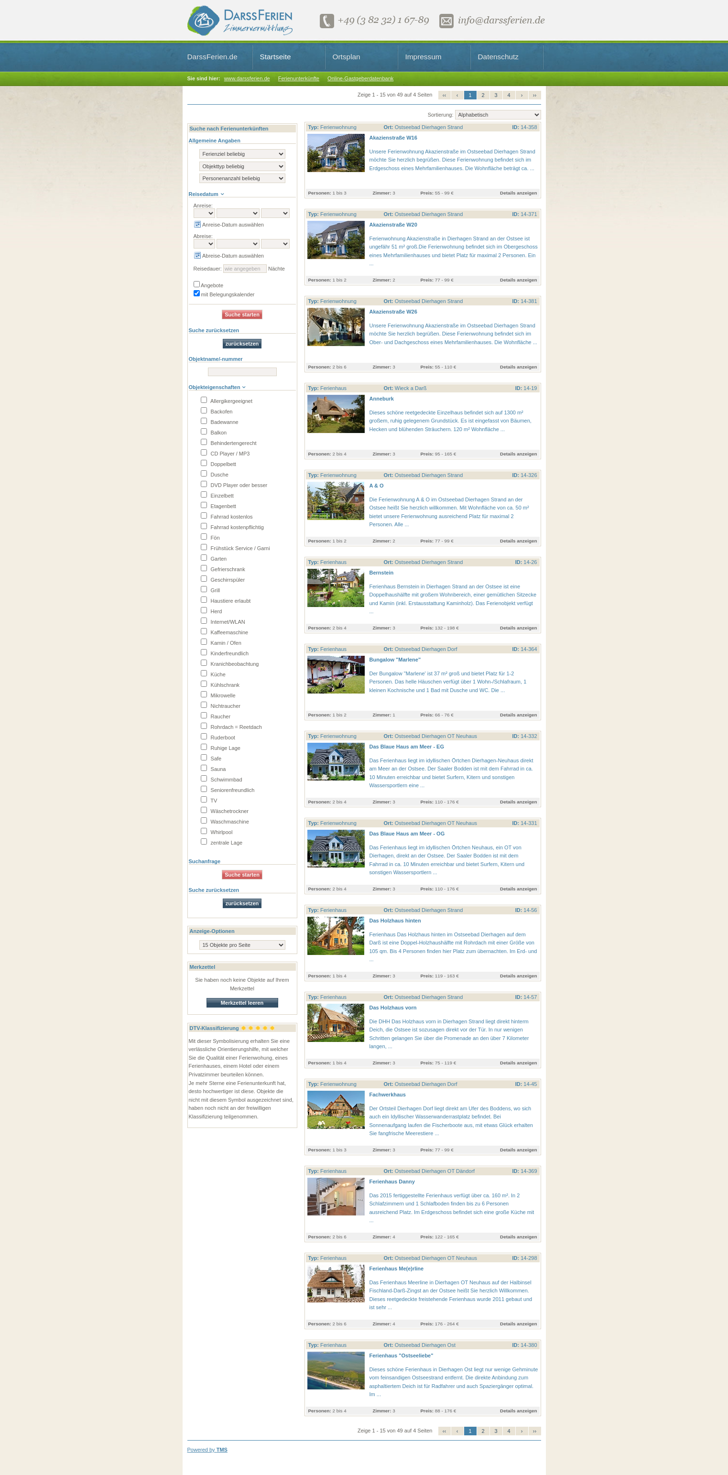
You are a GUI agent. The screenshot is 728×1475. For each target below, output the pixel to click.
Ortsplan (346, 57)
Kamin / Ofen (221, 643)
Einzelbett (217, 496)
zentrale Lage (222, 843)
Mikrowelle (218, 695)
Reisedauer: (208, 268)
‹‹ (444, 95)
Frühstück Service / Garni (235, 548)
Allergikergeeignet (227, 401)
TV (209, 800)
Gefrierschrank (223, 569)
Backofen (217, 411)
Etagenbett (218, 506)
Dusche (214, 474)
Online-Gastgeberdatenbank (360, 78)
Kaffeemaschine (225, 632)
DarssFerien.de (212, 57)
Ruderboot (218, 737)
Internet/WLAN (223, 622)
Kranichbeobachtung (230, 664)
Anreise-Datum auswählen (229, 225)
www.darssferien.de (247, 78)
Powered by (207, 1450)
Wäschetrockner (225, 811)
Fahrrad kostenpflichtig (232, 527)
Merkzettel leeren (242, 1003)
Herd (211, 611)
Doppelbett (218, 464)
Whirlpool (217, 832)
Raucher (216, 716)
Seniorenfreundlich (228, 790)
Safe (211, 758)
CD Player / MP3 (225, 453)
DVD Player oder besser (234, 485)
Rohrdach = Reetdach (231, 727)
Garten (214, 559)
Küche (213, 674)
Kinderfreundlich (225, 653)
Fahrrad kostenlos (227, 517)
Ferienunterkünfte (298, 78)
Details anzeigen (518, 192)
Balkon (214, 432)
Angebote (209, 285)
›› (534, 95)
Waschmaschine (225, 821)
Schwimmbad (221, 779)
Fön (210, 538)
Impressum (423, 57)
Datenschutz (498, 57)
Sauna (213, 769)
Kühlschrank (220, 685)
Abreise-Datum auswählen (229, 256)
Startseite (275, 57)
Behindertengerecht (229, 443)
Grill (210, 590)
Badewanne (220, 422)
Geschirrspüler (223, 580)
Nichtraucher (220, 706)
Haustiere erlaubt (226, 601)
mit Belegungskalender (224, 294)
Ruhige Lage (220, 748)
